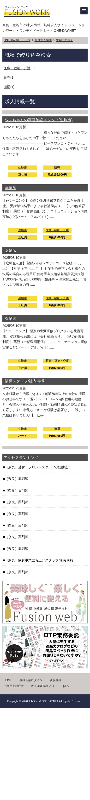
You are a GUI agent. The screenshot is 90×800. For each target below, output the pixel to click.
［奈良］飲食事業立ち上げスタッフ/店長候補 (39, 560)
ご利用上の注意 (14, 686)
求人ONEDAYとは (42, 686)
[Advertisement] (45, 753)
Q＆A (65, 686)
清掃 (7, 87)
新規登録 (55, 680)
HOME (8, 680)
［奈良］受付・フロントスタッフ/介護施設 (37, 467)
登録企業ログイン (30, 680)
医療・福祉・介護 (17, 68)
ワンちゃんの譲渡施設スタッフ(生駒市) (39, 120)
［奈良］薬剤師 (16, 479)
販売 (7, 77)
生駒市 (22, 167)
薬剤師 (10, 188)
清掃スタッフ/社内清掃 (24, 381)
